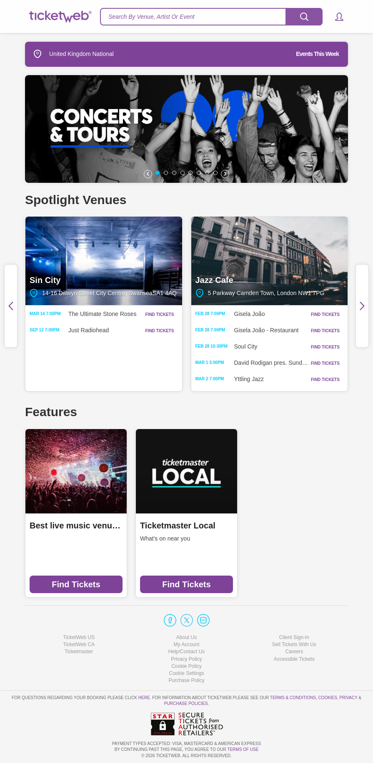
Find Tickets (76, 584)
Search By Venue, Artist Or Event (151, 16)
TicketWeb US (79, 637)
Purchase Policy (186, 680)
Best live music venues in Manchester (76, 525)
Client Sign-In (294, 637)
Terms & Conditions (293, 697)
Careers (294, 651)
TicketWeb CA (79, 644)
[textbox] (211, 16)
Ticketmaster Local (177, 525)
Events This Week (317, 54)
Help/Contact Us (186, 651)
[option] (186, 129)
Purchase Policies (186, 703)
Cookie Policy (186, 666)
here (144, 697)
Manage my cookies (186, 673)
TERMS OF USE (242, 749)
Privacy (349, 697)
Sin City (103, 261)
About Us (186, 637)
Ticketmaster (79, 651)
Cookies (327, 697)
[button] (335, 16)
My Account (186, 644)
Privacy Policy (186, 659)
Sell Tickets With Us (294, 644)
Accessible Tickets (294, 659)
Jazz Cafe (269, 261)
